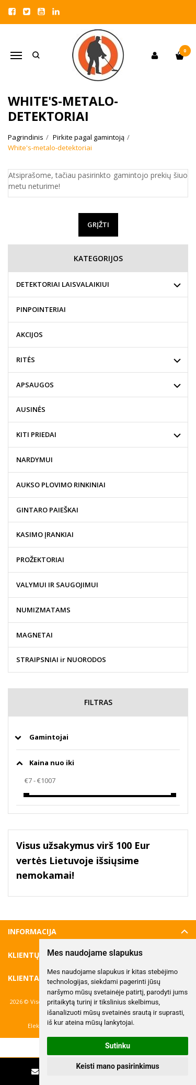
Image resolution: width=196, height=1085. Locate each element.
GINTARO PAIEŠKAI (47, 509)
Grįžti (98, 224)
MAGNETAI (34, 635)
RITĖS (25, 359)
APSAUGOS (35, 384)
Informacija (32, 931)
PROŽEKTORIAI (40, 559)
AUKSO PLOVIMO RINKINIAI (61, 484)
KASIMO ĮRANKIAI (45, 534)
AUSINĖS (30, 409)
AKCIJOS (29, 334)
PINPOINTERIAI (41, 309)
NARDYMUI (34, 459)
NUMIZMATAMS (43, 609)
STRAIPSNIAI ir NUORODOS (61, 659)
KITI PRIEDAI (36, 434)
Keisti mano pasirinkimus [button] (117, 1066)
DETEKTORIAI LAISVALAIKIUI (62, 284)
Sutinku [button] (117, 1046)
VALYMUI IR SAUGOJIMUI (57, 584)
